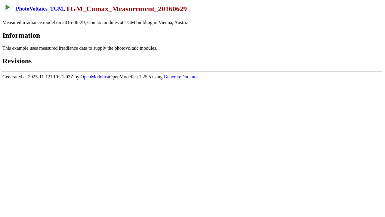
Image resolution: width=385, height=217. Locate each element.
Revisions (17, 61)
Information (21, 35)
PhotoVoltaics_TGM (39, 9)
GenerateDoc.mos (181, 76)
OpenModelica (95, 76)
